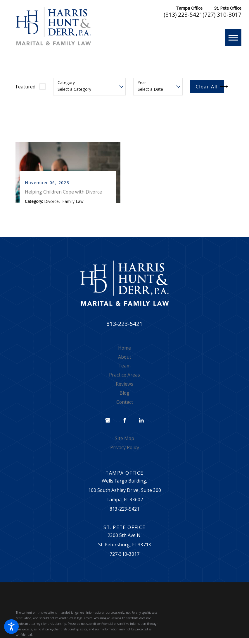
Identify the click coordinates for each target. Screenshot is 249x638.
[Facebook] (124, 422)
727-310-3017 (124, 555)
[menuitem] (124, 349)
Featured (25, 86)
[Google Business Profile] (108, 422)
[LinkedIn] (141, 422)
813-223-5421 (124, 325)
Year (142, 82)
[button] (11, 626)
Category (66, 82)
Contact (124, 403)
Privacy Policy (124, 449)
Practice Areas (124, 376)
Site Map (124, 440)
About (124, 358)
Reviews (124, 385)
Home (124, 349)
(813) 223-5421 (183, 15)
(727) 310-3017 (222, 15)
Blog (124, 394)
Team (124, 367)
